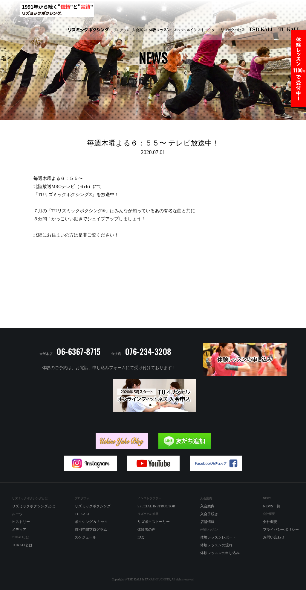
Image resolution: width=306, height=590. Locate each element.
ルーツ (17, 514)
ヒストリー (21, 522)
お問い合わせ (273, 537)
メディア (19, 529)
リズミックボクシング (88, 30)
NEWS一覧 (271, 506)
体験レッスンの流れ (216, 545)
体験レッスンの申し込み (220, 553)
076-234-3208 (148, 351)
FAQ (140, 537)
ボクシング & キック (91, 522)
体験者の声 (146, 529)
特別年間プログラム (91, 529)
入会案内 (207, 506)
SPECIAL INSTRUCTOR (156, 506)
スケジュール (85, 537)
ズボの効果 (232, 30)
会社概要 (270, 522)
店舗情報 (207, 522)
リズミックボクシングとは (33, 506)
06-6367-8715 (78, 351)
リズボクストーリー (153, 522)
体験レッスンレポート (218, 537)
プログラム (121, 30)
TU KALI (289, 30)
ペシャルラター (195, 30)
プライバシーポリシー (281, 529)
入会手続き (209, 514)
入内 (139, 30)
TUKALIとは (22, 545)
